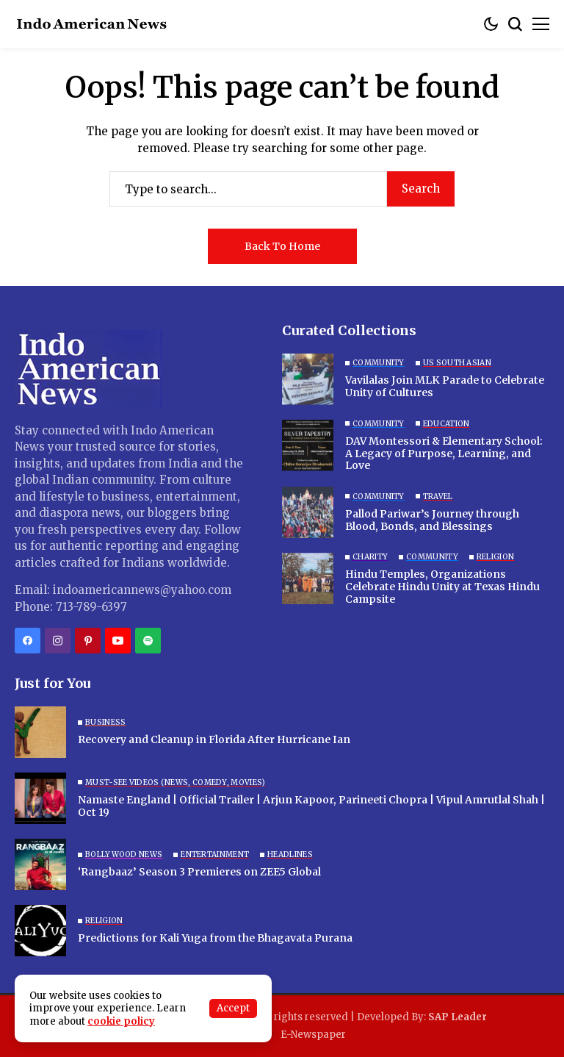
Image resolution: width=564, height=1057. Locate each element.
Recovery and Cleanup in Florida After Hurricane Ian (214, 739)
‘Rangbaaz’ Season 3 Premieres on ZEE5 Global (199, 871)
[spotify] (148, 640)
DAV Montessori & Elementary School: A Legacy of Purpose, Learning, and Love (444, 453)
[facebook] (27, 640)
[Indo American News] (92, 24)
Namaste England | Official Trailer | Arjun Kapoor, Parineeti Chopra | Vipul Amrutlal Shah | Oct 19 (311, 806)
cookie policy (121, 1021)
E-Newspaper (313, 1034)
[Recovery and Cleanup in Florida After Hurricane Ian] (40, 732)
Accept (233, 1008)
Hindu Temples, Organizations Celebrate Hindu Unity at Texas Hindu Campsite (442, 586)
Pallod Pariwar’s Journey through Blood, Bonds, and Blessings (432, 520)
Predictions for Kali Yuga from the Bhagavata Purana (215, 938)
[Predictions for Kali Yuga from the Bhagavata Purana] (40, 930)
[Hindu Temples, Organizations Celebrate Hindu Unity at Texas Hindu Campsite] (307, 578)
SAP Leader (457, 1017)
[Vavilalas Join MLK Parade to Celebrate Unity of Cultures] (307, 379)
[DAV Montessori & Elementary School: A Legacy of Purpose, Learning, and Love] (307, 445)
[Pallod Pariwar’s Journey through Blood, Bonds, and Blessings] (307, 512)
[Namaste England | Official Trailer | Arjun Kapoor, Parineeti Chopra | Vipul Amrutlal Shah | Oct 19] (40, 798)
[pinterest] (88, 640)
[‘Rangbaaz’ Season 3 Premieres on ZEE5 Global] (40, 864)
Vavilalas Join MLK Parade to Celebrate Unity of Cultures (444, 386)
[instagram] (57, 640)
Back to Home (282, 246)
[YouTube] (118, 640)
